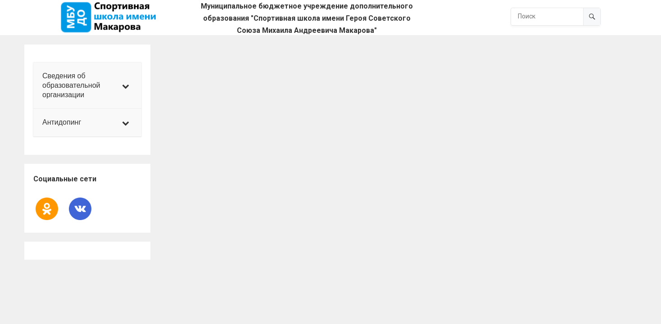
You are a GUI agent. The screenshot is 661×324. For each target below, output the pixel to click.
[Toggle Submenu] (125, 85)
